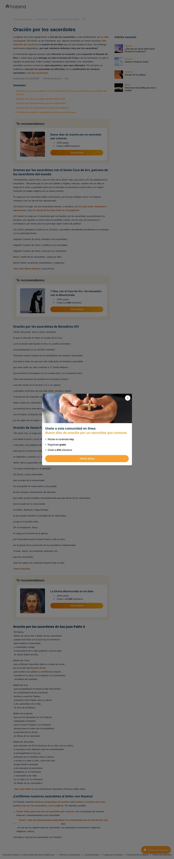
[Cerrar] (127, 398)
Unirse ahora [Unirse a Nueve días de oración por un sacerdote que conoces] (87, 458)
